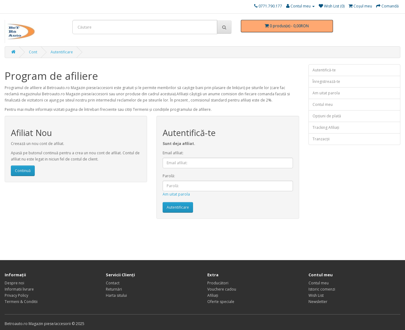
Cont (33, 52)
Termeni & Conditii (21, 301)
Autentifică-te (324, 70)
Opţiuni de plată (327, 116)
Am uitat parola (176, 194)
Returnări (114, 289)
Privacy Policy (16, 295)
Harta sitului (116, 295)
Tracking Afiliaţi (326, 127)
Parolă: (169, 176)
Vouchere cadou (221, 289)
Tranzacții (321, 139)
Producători (217, 283)
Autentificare (62, 52)
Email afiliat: (173, 153)
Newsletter (317, 301)
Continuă (23, 170)
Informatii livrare (19, 289)
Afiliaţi (212, 295)
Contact (112, 283)
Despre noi (14, 283)
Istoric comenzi (321, 289)
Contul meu (323, 104)
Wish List (316, 295)
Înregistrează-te (326, 81)
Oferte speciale (220, 301)
